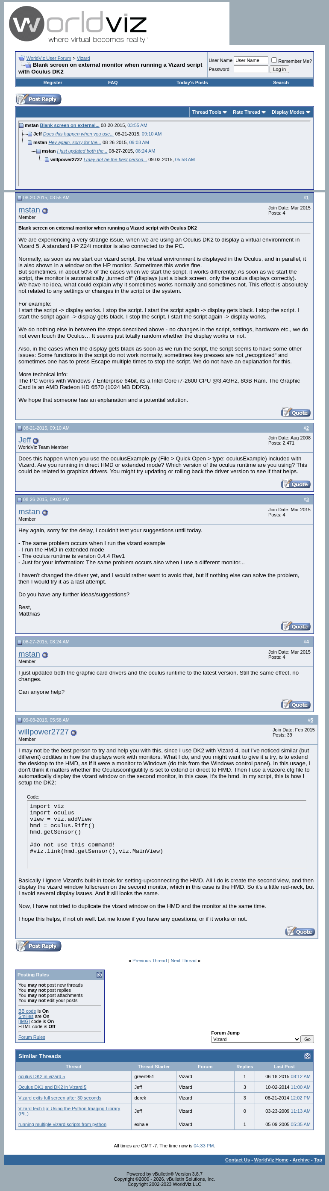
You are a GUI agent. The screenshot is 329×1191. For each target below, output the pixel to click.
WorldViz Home (271, 1159)
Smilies (25, 1016)
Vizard (83, 58)
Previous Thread (149, 960)
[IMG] (24, 1021)
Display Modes (288, 112)
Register (53, 82)
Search (281, 82)
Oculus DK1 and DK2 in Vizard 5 (52, 1087)
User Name (221, 60)
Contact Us (237, 1159)
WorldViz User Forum (48, 58)
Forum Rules (31, 1037)
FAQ (113, 82)
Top (318, 1159)
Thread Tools (206, 112)
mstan (29, 209)
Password (219, 69)
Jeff (24, 439)
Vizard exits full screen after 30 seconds (59, 1097)
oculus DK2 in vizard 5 (41, 1076)
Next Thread (184, 960)
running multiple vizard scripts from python (62, 1124)
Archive (301, 1159)
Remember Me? (291, 61)
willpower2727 (43, 731)
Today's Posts (192, 82)
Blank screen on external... (70, 125)
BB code (27, 1011)
